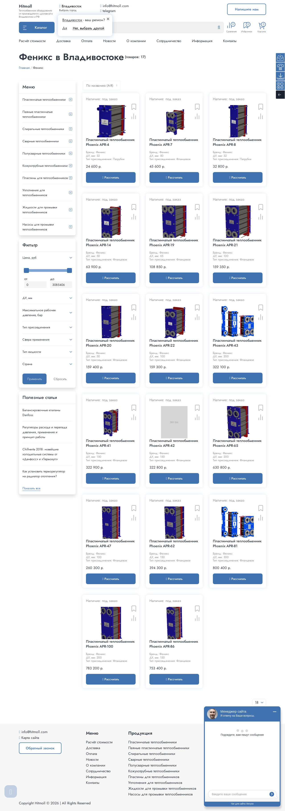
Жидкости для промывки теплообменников (39, 209)
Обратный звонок (40, 748)
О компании (136, 40)
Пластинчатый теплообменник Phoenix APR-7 (173, 142)
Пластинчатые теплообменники (44, 99)
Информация (202, 40)
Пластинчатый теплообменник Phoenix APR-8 (237, 142)
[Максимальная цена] (61, 284)
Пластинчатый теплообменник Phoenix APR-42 (173, 443)
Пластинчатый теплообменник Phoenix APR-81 (237, 544)
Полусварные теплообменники (43, 153)
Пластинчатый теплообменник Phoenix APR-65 (237, 443)
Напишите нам (247, 9)
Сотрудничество (169, 40)
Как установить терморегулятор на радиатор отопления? (43, 473)
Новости (109, 40)
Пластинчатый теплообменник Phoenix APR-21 (237, 243)
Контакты (229, 40)
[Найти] (222, 27)
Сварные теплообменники (40, 141)
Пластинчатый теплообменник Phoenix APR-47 (110, 544)
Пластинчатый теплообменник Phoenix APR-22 (173, 343)
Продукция (140, 733)
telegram (108, 10)
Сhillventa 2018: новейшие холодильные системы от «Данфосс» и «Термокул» (40, 454)
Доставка (63, 40)
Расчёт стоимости (32, 40)
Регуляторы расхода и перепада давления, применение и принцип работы (44, 432)
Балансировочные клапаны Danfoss (41, 412)
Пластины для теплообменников (45, 178)
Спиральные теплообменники (43, 129)
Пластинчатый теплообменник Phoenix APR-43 (237, 343)
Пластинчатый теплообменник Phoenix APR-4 (110, 142)
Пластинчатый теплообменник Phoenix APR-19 (173, 243)
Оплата (86, 40)
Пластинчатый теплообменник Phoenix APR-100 (110, 644)
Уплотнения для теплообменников (34, 192)
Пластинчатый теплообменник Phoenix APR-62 (173, 544)
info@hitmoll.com (34, 731)
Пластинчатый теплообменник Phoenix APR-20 (110, 343)
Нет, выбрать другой (88, 28)
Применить (34, 379)
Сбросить (60, 379)
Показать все (31, 488)
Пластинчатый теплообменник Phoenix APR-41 (110, 443)
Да (64, 28)
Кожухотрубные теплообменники (45, 165)
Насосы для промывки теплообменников (38, 227)
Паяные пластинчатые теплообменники (37, 114)
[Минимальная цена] (35, 284)
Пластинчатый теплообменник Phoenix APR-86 (173, 644)
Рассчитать (110, 177)
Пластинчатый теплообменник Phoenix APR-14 (110, 243)
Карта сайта (30, 737)
